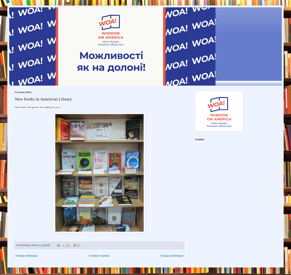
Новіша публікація (26, 255)
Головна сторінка (99, 255)
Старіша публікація (171, 255)
